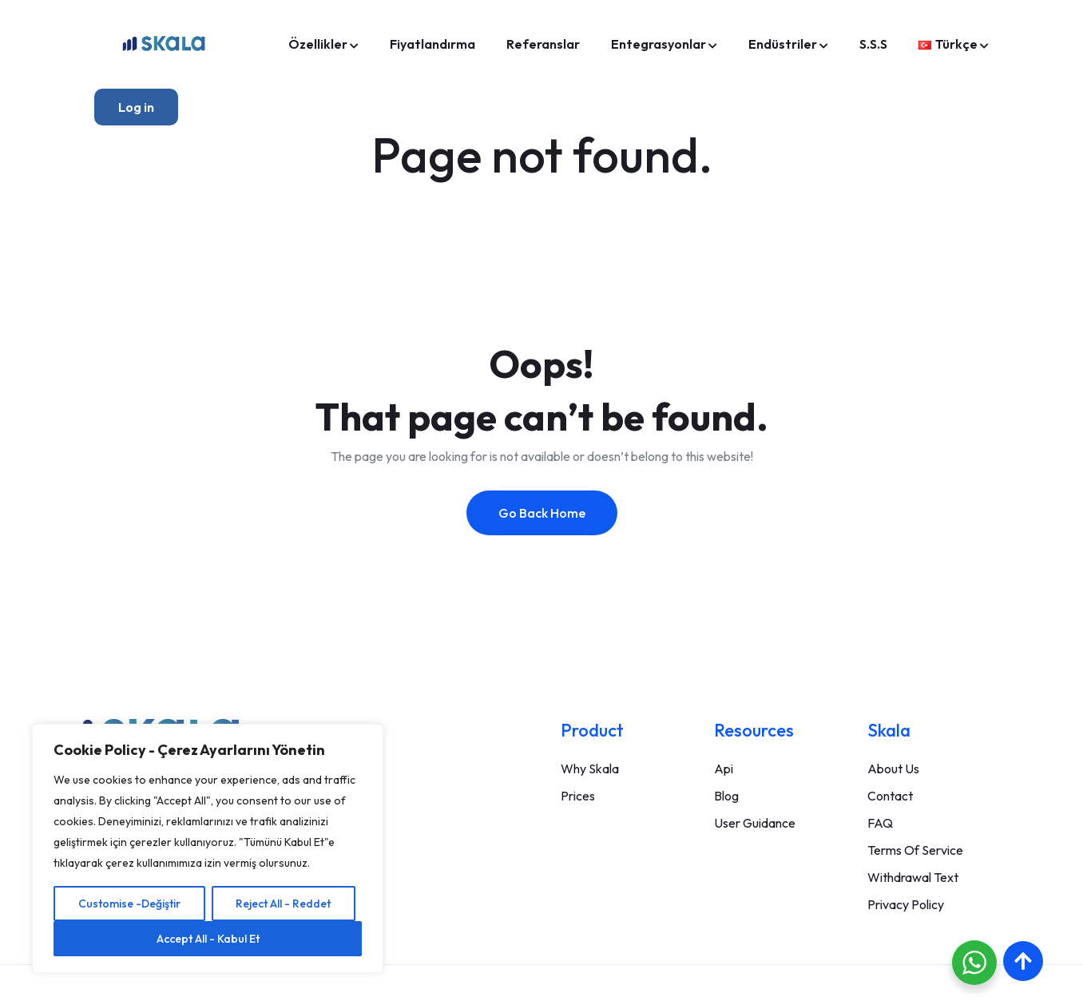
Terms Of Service (915, 850)
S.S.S (873, 44)
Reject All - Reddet (283, 903)
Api (723, 769)
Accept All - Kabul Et (208, 939)
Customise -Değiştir (129, 903)
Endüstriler (782, 44)
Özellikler (317, 44)
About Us (893, 769)
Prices (578, 796)
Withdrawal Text (912, 877)
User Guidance (754, 823)
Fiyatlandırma (432, 44)
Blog (726, 796)
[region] (207, 848)
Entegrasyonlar (658, 44)
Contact (890, 796)
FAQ (880, 823)
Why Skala (590, 769)
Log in (136, 107)
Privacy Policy (905, 904)
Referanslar (543, 44)
